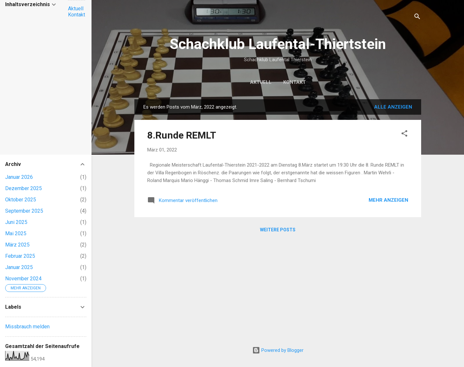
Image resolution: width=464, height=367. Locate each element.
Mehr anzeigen (388, 200)
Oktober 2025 (20, 200)
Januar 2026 (19, 177)
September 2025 (24, 211)
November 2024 (23, 278)
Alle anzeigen (393, 107)
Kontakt (294, 82)
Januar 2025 (19, 267)
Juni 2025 (16, 222)
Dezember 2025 (23, 188)
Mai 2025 (15, 233)
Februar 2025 (20, 256)
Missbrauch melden (27, 327)
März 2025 (17, 245)
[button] (404, 135)
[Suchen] (417, 17)
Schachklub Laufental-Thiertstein (277, 44)
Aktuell (261, 82)
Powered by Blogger (278, 350)
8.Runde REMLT (181, 135)
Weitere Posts (277, 229)
